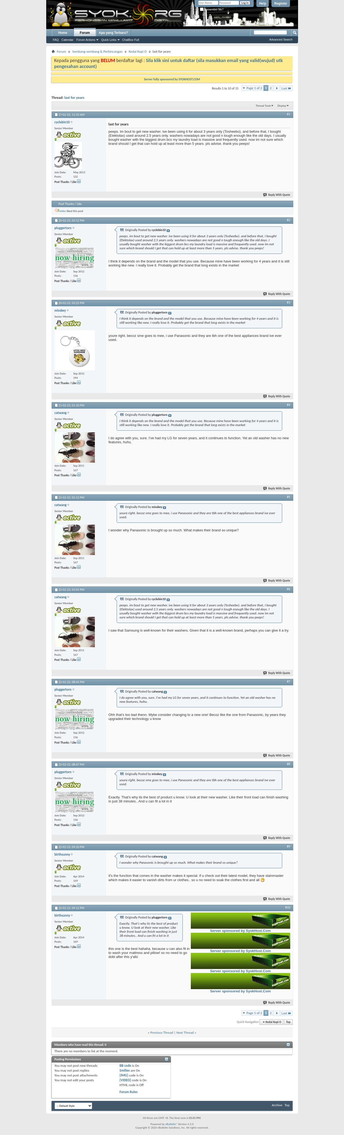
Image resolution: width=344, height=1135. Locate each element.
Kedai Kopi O (138, 51)
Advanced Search (281, 39)
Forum (85, 33)
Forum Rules (129, 1092)
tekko (62, 211)
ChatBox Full (130, 39)
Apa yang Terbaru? (113, 33)
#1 (288, 114)
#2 (288, 220)
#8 (288, 764)
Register (280, 3)
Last (286, 88)
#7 (288, 681)
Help (262, 3)
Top (288, 1022)
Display (282, 105)
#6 (288, 589)
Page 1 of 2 (254, 88)
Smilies (125, 1070)
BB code (125, 1066)
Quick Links (108, 39)
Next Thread (185, 1032)
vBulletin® (171, 1124)
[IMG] (124, 1075)
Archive (277, 1105)
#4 (288, 405)
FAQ (56, 39)
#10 (287, 907)
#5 (288, 497)
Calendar (68, 39)
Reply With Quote (277, 195)
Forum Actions (85, 39)
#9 (288, 846)
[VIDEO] (125, 1080)
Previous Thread (161, 1032)
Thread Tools (263, 105)
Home (62, 33)
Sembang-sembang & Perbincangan (97, 51)
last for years (74, 97)
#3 (288, 302)
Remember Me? (211, 9)
